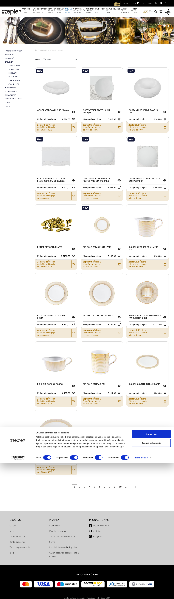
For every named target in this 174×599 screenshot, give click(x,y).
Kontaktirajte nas (17, 542)
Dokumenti (54, 526)
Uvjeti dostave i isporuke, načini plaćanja (64, 555)
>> (136, 487)
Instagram (97, 537)
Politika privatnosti (58, 532)
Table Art (44, 50)
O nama (13, 526)
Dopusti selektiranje (151, 579)
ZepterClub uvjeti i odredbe (62, 537)
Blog (12, 553)
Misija (12, 532)
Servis (52, 542)
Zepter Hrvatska (17, 537)
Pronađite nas (99, 520)
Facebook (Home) (101, 526)
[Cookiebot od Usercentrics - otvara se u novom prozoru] (17, 594)
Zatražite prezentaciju (20, 548)
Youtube (96, 532)
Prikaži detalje (141, 593)
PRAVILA (54, 520)
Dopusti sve (151, 570)
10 (120, 487)
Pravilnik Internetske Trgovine (63, 548)
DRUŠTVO (15, 520)
